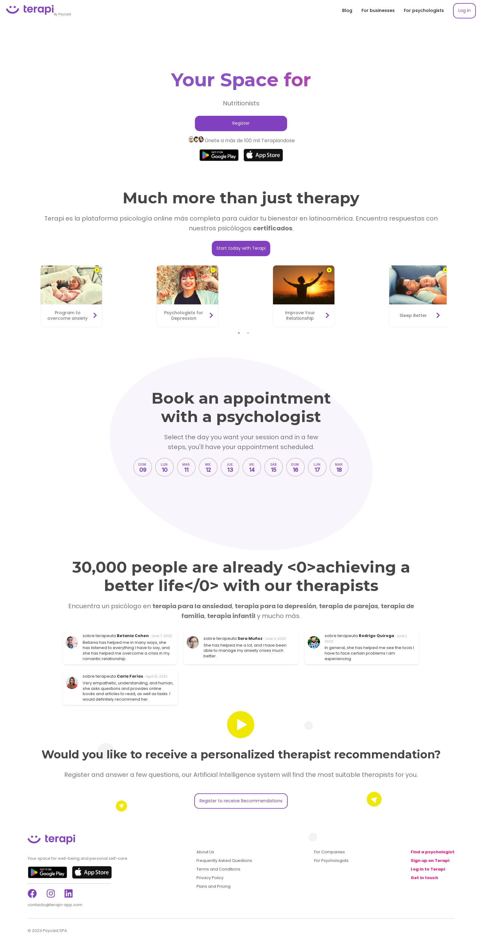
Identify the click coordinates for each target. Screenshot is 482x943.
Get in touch (424, 878)
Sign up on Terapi (430, 860)
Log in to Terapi (428, 869)
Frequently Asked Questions (224, 860)
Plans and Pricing (213, 886)
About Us (205, 852)
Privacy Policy (209, 878)
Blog (347, 10)
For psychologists (424, 10)
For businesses (378, 10)
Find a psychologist (432, 852)
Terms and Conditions (218, 869)
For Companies (329, 852)
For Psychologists (331, 860)
